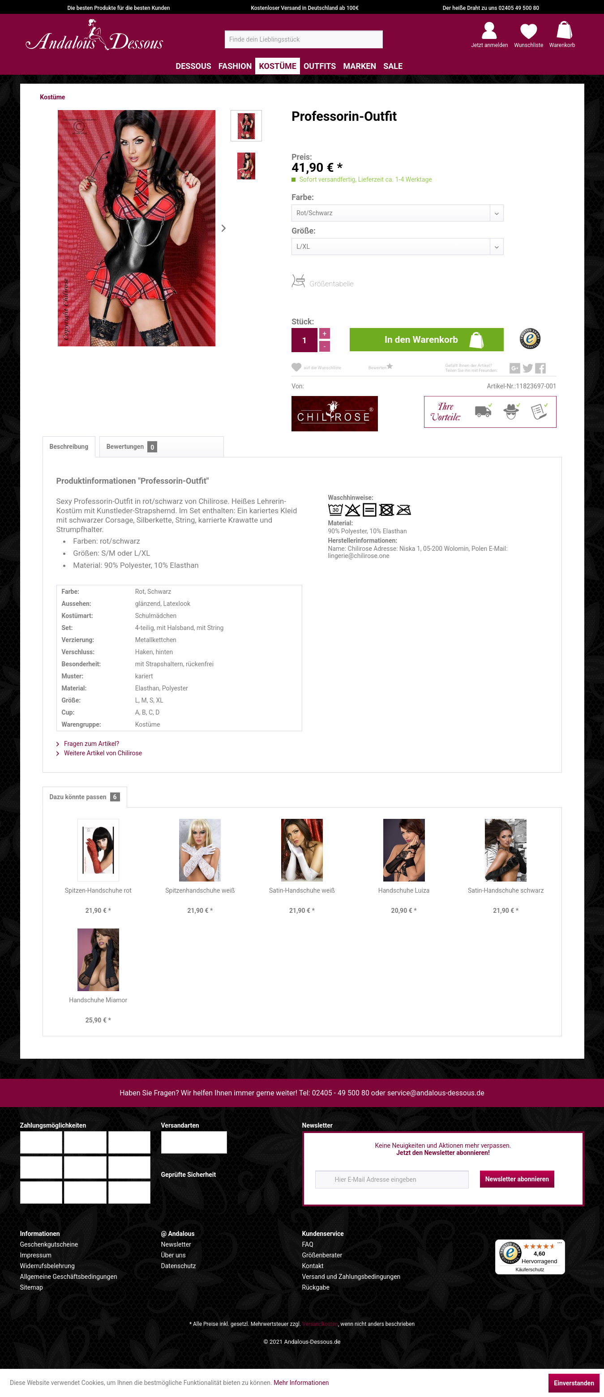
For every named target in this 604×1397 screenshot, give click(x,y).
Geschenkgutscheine (49, 1244)
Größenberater (322, 1255)
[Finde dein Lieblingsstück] (304, 39)
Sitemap (31, 1287)
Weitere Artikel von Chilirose (99, 753)
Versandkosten (320, 1324)
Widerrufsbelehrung (47, 1265)
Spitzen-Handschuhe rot (98, 890)
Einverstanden (574, 1383)
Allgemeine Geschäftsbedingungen (68, 1276)
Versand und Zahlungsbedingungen (351, 1276)
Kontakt (313, 1265)
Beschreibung (69, 446)
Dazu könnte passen (85, 797)
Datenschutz (178, 1265)
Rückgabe (316, 1287)
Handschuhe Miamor (98, 1000)
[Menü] (559, 1244)
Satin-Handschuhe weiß (302, 890)
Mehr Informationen (301, 1382)
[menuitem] (304, 39)
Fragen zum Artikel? (88, 743)
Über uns (173, 1255)
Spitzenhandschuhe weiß (200, 890)
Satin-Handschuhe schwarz (506, 890)
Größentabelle (312, 283)
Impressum (35, 1255)
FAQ (307, 1244)
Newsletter (176, 1244)
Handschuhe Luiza (404, 890)
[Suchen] (373, 43)
